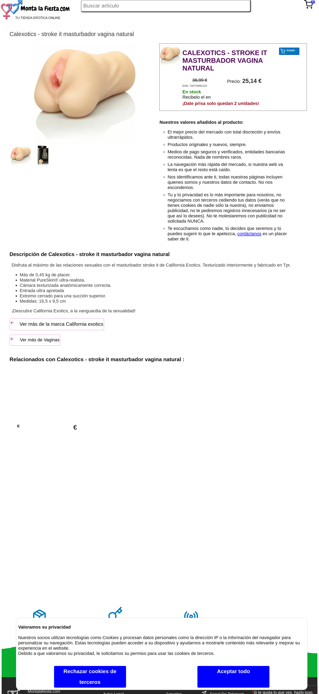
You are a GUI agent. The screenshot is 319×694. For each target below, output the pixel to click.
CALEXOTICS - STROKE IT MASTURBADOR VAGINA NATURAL (224, 60)
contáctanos (249, 233)
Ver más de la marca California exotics (56, 323)
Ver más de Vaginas (34, 339)
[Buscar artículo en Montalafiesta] (165, 6)
